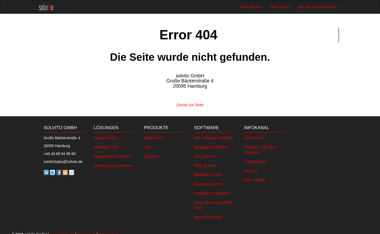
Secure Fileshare (208, 216)
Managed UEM (106, 146)
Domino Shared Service (113, 164)
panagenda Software (211, 146)
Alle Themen (254, 136)
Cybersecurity (105, 136)
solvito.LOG (153, 136)
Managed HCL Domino (112, 155)
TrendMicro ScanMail (211, 192)
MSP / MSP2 (254, 179)
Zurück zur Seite (190, 104)
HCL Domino (204, 155)
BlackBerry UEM (207, 173)
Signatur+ (152, 155)
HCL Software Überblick (213, 136)
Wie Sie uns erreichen (317, 7)
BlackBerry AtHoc (208, 183)
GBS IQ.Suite (205, 164)
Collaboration (255, 160)
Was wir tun (252, 7)
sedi (147, 146)
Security (251, 169)
